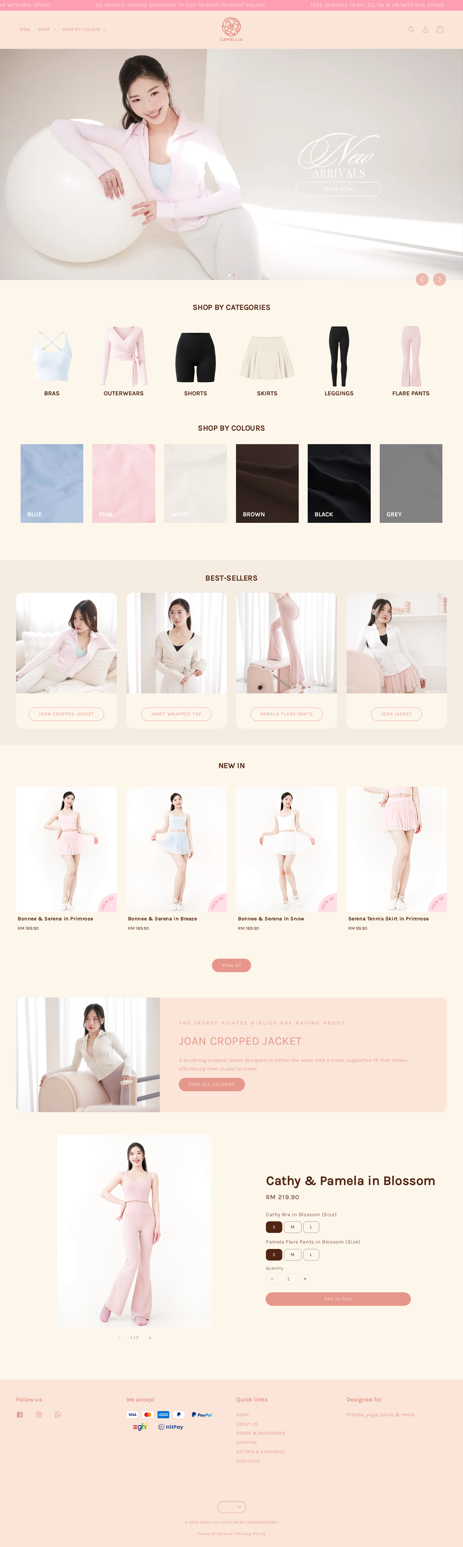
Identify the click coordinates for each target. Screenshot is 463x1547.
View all (231, 965)
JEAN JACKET (396, 714)
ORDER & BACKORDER (260, 1433)
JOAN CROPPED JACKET (66, 714)
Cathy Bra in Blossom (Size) (301, 1214)
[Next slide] (439, 279)
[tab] (229, 275)
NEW (25, 29)
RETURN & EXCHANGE (260, 1452)
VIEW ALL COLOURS (212, 1084)
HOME (242, 1415)
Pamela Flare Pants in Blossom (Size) (313, 1242)
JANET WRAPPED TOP (176, 714)
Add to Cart (338, 1299)
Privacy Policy (251, 1533)
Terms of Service (215, 1533)
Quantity (274, 1268)
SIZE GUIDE (248, 1461)
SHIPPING (246, 1442)
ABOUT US (247, 1424)
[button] (411, 29)
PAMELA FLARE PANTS (286, 714)
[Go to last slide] (422, 279)
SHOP (44, 29)
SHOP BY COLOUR (81, 29)
